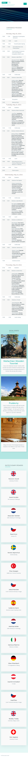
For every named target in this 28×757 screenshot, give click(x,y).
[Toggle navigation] (25, 4)
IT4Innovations (4, 755)
